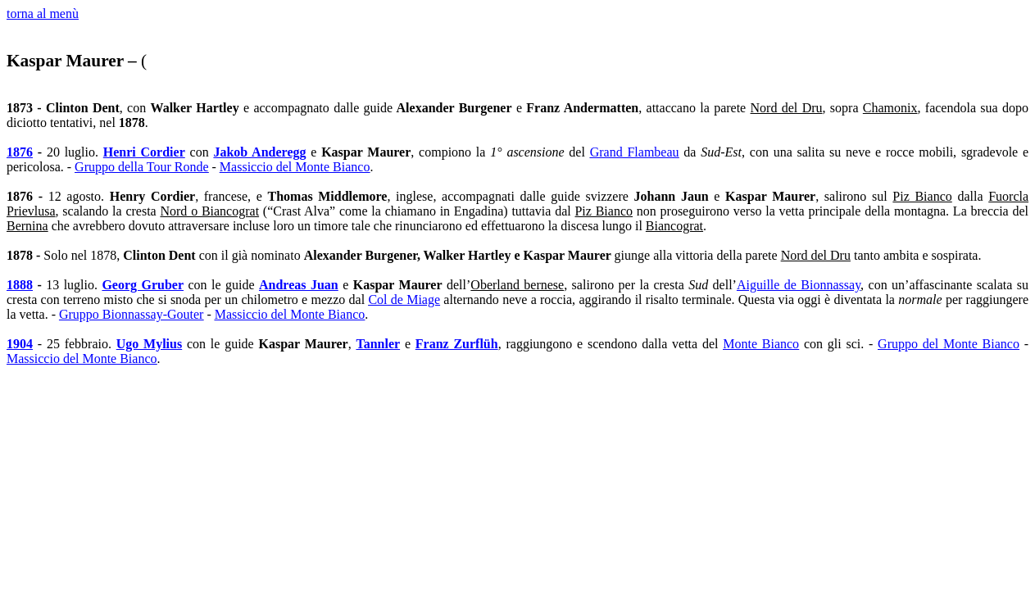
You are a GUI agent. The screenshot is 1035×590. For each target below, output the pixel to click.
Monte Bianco (761, 344)
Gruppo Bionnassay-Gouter (131, 314)
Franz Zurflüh (456, 344)
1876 (20, 152)
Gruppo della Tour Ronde (141, 167)
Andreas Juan (298, 285)
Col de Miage (404, 299)
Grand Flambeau (634, 152)
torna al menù (43, 13)
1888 (20, 285)
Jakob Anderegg (259, 152)
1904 (20, 344)
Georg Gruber (143, 285)
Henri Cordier (144, 152)
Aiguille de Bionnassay (798, 285)
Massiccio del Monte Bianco (295, 167)
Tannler (378, 344)
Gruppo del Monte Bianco (948, 344)
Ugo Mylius (149, 344)
